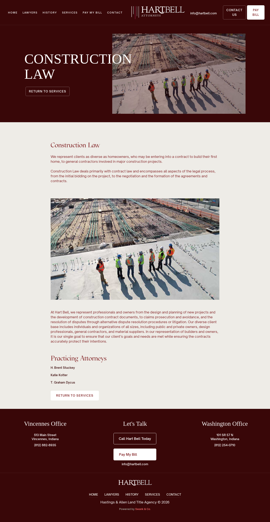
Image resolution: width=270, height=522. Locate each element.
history (50, 12)
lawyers (30, 12)
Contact (115, 12)
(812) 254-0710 (224, 445)
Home (13, 12)
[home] (157, 12)
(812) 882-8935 (45, 445)
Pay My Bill (92, 12)
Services (70, 12)
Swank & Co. (143, 509)
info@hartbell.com (135, 464)
